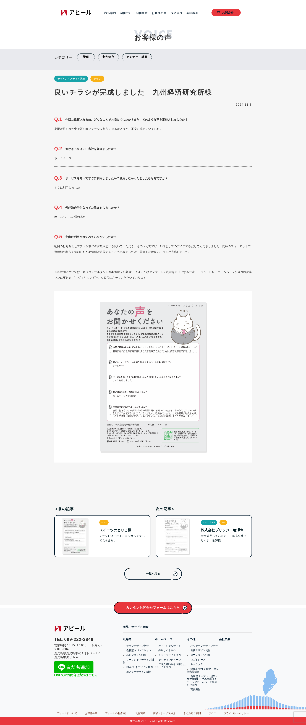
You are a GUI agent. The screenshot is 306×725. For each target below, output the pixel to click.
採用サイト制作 (167, 650)
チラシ (97, 78)
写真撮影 (195, 689)
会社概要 (192, 13)
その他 (191, 639)
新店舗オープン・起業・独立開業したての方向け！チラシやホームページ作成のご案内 (202, 680)
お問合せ (228, 12)
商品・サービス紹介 (135, 627)
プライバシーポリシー (236, 713)
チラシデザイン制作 (137, 645)
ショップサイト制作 (169, 655)
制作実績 (142, 13)
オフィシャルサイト (169, 645)
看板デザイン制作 (200, 650)
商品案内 (110, 13)
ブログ (212, 713)
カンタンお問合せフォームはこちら (153, 607)
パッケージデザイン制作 (204, 645)
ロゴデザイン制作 (200, 655)
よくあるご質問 (192, 713)
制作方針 (126, 13)
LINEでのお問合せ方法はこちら (76, 675)
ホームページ (163, 639)
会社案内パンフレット (138, 650)
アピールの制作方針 (116, 713)
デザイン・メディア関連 (71, 78)
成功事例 (176, 13)
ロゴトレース (197, 659)
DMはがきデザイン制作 (139, 667)
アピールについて (67, 713)
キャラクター (197, 664)
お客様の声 (159, 13)
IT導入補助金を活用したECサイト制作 (170, 665)
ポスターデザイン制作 (138, 671)
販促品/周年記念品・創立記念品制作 (203, 670)
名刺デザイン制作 (136, 655)
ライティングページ (169, 659)
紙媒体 (127, 639)
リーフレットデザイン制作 (138, 661)
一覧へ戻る (153, 573)
